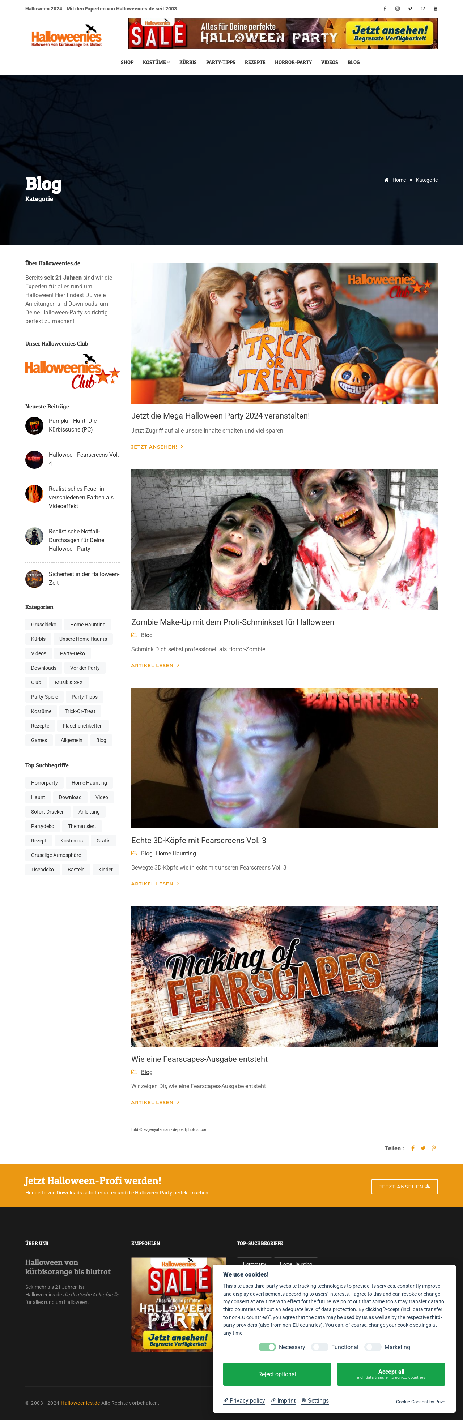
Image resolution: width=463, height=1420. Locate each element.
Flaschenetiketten (83, 726)
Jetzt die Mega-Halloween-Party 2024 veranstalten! (220, 415)
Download (70, 797)
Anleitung (89, 812)
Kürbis (188, 62)
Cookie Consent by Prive (420, 1401)
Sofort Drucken (48, 812)
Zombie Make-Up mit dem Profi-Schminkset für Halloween (232, 622)
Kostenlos (71, 841)
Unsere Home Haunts (83, 639)
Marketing (397, 1347)
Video (101, 797)
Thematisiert (82, 826)
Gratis (103, 841)
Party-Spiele (44, 697)
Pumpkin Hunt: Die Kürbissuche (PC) (73, 425)
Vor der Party (85, 668)
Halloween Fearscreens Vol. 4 (84, 459)
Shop (127, 62)
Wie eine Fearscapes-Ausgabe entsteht (199, 1059)
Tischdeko (42, 869)
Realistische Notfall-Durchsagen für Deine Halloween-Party (76, 540)
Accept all (391, 1374)
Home (394, 180)
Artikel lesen (155, 665)
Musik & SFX (69, 682)
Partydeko (42, 826)
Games (39, 740)
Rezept (39, 841)
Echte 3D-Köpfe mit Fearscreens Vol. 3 (198, 840)
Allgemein (71, 740)
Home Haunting (88, 624)
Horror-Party (293, 62)
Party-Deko (72, 653)
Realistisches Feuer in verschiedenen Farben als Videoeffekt (81, 497)
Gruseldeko (43, 624)
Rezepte (255, 62)
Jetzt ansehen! (157, 446)
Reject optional (277, 1374)
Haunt (38, 797)
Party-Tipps (220, 62)
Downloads (43, 668)
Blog (354, 62)
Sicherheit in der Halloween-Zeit (84, 578)
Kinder (105, 869)
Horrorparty (44, 783)
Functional (344, 1347)
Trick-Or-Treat (80, 711)
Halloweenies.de (80, 1403)
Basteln (76, 869)
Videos (329, 62)
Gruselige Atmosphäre (56, 855)
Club (36, 682)
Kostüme (156, 62)
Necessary (292, 1347)
